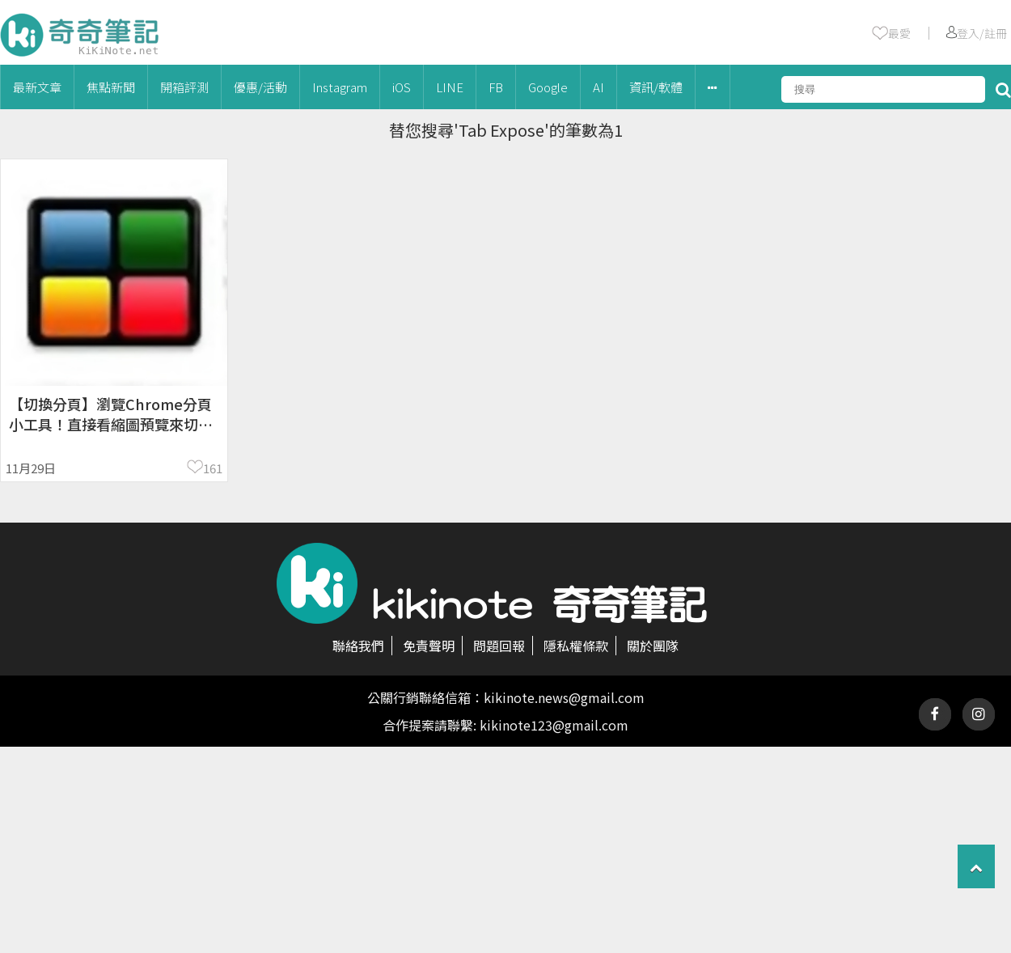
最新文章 (37, 86)
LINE (449, 86)
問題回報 (499, 645)
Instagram (339, 86)
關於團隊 (653, 645)
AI (598, 86)
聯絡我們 (358, 645)
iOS (401, 86)
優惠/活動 (260, 86)
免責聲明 (429, 645)
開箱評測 (184, 86)
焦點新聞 (111, 86)
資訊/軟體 (656, 86)
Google (548, 86)
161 (212, 468)
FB (496, 86)
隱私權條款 (576, 645)
